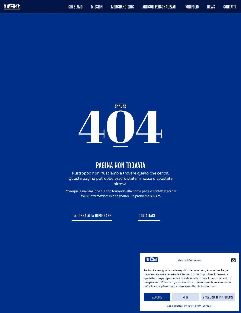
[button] (233, 260)
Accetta (157, 297)
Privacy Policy (192, 306)
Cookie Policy (174, 306)
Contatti (207, 306)
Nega (186, 297)
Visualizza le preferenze (218, 297)
